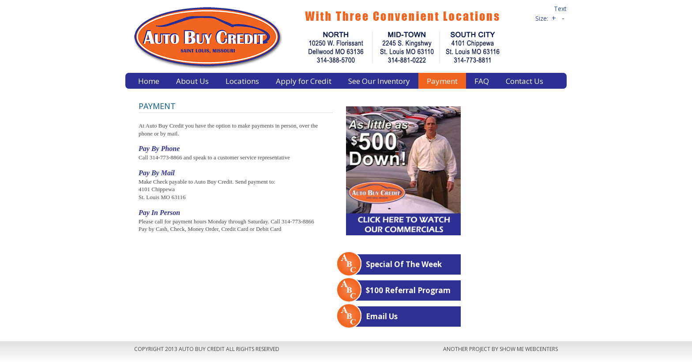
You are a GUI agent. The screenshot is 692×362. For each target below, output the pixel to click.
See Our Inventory (379, 81)
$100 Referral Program (408, 290)
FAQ (481, 81)
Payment (442, 81)
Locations (242, 81)
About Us (192, 81)
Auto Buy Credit (326, 36)
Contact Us (524, 81)
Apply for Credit (303, 81)
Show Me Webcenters (529, 349)
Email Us (382, 316)
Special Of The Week (404, 264)
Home (148, 81)
